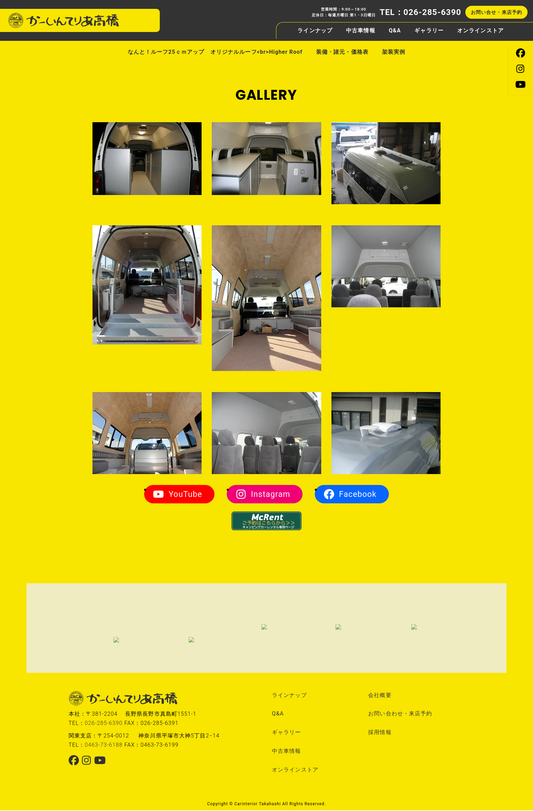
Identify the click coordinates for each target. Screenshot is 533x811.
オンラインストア (480, 28)
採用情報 (379, 733)
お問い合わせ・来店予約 (400, 714)
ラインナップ (314, 28)
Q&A (395, 28)
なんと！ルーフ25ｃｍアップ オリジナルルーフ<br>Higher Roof (215, 52)
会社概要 (379, 695)
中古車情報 (360, 28)
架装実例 (393, 52)
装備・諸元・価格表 (342, 52)
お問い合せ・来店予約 (496, 10)
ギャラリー (429, 28)
